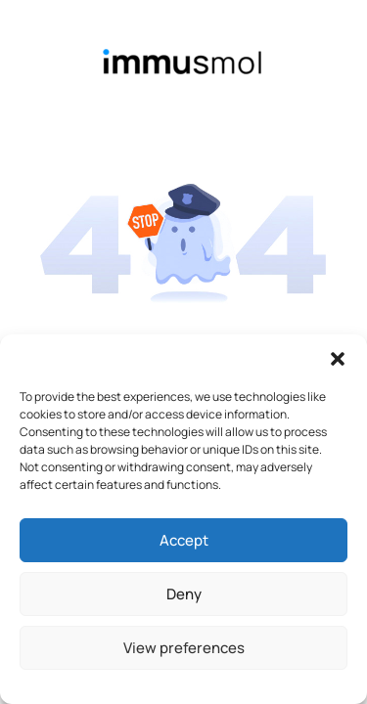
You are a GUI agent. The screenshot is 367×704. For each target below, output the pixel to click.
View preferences (184, 648)
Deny (184, 594)
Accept (184, 540)
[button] (337, 359)
